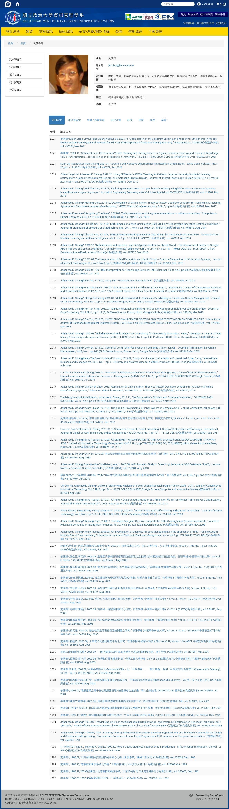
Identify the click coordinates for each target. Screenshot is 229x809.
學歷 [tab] (141, 120)
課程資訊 (46, 31)
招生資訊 (66, 31)
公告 (119, 31)
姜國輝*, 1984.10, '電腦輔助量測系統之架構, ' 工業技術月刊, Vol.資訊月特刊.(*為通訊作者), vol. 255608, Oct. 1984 (123, 764)
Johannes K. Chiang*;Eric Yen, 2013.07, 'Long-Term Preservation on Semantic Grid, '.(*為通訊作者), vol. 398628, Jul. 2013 (127, 280)
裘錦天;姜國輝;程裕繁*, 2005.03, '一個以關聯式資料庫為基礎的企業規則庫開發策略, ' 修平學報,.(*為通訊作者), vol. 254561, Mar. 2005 (134, 651)
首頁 (183, 14)
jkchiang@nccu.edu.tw (121, 65)
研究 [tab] (129, 120)
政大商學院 (206, 14)
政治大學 (193, 14)
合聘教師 (15, 90)
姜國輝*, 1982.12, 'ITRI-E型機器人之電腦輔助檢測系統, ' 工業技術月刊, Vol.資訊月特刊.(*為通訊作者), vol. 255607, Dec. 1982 (129, 771)
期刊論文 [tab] (57, 120)
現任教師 (15, 59)
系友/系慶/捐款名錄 (94, 31)
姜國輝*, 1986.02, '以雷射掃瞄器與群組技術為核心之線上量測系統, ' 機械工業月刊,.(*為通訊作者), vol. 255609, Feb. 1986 (127, 757)
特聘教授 (15, 82)
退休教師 (15, 67)
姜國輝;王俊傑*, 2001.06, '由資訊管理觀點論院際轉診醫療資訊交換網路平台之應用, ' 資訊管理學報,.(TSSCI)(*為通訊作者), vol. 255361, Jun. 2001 (141, 707)
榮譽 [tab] (163, 120)
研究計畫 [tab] (116, 120)
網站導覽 (220, 14)
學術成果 (135, 31)
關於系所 (13, 31)
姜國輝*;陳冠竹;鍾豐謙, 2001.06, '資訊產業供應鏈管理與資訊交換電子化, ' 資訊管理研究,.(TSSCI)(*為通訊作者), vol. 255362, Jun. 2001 (134, 701)
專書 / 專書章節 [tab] (96, 120)
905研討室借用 (205, 23)
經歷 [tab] (152, 120)
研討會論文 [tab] (74, 120)
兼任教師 (15, 74)
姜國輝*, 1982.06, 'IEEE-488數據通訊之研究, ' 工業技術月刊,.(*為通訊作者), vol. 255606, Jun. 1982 (114, 778)
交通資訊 (220, 23)
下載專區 (155, 31)
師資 (29, 31)
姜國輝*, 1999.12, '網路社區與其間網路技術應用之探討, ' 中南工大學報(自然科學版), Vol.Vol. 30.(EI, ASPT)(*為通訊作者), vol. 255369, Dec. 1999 (140, 715)
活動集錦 (188, 23)
